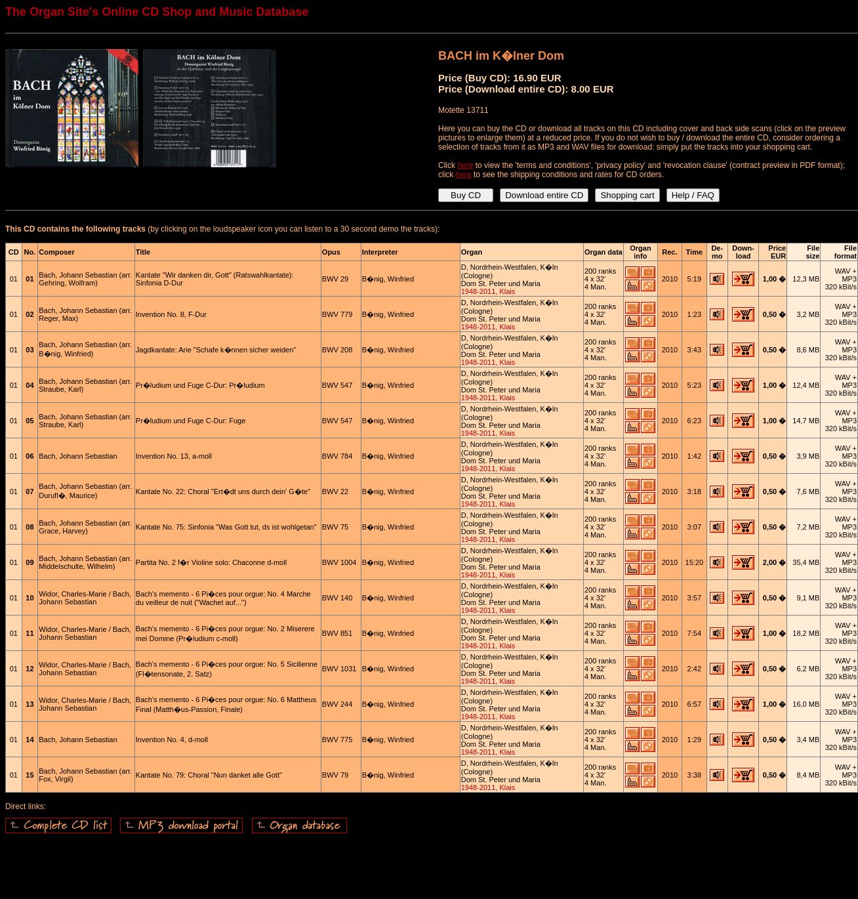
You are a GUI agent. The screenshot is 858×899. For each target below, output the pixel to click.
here (465, 165)
